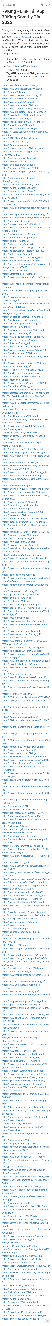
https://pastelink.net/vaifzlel (16, 161)
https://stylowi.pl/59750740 (16, 469)
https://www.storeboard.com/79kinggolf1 (23, 647)
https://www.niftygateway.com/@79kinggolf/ (25, 558)
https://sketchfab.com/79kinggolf (19, 274)
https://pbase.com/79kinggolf (17, 485)
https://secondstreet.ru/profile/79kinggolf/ (24, 902)
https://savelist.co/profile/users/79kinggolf (24, 912)
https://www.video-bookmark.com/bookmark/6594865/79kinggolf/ (25, 1133)
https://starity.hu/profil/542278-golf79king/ (24, 1295)
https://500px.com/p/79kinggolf (18, 102)
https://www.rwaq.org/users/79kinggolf (22, 899)
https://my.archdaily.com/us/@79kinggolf (23, 317)
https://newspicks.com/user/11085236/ (22, 809)
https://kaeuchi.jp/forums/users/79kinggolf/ (24, 522)
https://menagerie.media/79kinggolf (20, 340)
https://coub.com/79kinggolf (16, 601)
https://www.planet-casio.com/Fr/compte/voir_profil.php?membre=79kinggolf (21, 442)
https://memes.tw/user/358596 (18, 889)
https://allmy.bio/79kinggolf (16, 826)
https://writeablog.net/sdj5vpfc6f (19, 191)
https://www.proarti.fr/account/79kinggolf (23, 1236)
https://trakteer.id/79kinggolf (16, 508)
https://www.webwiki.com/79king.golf (21, 634)
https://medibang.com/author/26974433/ (23, 892)
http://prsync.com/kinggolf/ (16, 1166)
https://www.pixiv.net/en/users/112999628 (24, 383)
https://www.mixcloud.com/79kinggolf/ (22, 257)
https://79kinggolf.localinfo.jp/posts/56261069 (26, 697)
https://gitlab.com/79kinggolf (17, 254)
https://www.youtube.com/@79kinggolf (22, 88)
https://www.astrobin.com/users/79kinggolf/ (25, 955)
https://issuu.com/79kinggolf (17, 118)
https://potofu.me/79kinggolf (17, 971)
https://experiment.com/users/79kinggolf (23, 968)
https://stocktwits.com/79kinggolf (19, 591)
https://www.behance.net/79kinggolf (20, 105)
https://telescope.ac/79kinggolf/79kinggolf (24, 1087)
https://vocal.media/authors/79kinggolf (22, 555)
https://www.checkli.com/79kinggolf (20, 1057)
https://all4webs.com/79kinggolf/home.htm (24, 756)
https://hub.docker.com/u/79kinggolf (21, 260)
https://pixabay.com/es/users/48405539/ (23, 250)
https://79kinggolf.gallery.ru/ (16, 1299)
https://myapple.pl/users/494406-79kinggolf (24, 1315)
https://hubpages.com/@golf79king (20, 1143)
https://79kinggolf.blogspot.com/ (19, 188)
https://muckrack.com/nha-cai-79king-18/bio (25, 518)
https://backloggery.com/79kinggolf (20, 416)
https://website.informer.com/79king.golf (23, 330)
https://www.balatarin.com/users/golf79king (24, 1074)
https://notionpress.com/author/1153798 (23, 813)
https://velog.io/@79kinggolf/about (20, 1302)
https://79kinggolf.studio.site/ (17, 713)
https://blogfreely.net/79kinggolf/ (19, 750)
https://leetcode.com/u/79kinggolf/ (20, 535)
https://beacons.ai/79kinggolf (17, 515)
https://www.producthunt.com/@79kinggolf (24, 112)
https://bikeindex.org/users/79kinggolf (21, 1061)
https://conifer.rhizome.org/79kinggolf (21, 763)
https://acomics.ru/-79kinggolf (17, 386)
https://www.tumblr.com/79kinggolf (20, 98)
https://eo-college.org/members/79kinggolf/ (24, 452)
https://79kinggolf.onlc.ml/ (15, 145)
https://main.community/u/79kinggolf (21, 462)
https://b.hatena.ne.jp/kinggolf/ (18, 244)
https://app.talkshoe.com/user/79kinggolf (23, 981)
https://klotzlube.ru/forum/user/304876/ (22, 1256)
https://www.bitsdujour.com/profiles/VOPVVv (25, 958)
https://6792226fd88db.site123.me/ (20, 138)
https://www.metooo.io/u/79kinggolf (20, 753)
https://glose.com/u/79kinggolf (18, 1239)
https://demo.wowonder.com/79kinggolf (22, 1107)
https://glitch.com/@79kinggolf (18, 538)
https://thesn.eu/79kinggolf (16, 343)
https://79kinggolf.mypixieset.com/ (20, 717)
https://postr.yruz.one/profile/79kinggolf (22, 449)
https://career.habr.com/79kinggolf (20, 502)
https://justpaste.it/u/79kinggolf (18, 165)
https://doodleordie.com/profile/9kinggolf (23, 1054)
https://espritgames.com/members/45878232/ (26, 1266)
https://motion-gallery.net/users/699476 (22, 816)
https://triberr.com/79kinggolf (17, 637)
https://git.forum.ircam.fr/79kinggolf (20, 594)
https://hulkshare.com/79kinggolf (19, 836)
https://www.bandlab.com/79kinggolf (21, 631)
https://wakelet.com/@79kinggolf (19, 158)
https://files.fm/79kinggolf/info (18, 694)
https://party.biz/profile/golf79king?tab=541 (24, 1077)
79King (5, 30)
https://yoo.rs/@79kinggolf (15, 618)
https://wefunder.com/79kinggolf (19, 541)
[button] (47, 1321)
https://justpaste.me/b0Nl (15, 806)
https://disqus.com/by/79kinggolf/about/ (23, 247)
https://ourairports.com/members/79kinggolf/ (25, 1176)
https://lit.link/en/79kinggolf (16, 366)
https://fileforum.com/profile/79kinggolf (22, 846)
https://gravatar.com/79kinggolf (18, 125)
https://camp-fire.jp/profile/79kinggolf (21, 323)
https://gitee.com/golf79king (16, 1140)
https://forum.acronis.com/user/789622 (22, 370)
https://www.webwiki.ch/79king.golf (20, 991)
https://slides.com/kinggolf (16, 379)
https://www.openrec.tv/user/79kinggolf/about (26, 879)
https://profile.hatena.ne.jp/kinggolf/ (20, 237)
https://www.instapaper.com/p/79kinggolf (23, 475)
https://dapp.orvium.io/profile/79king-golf (23, 882)
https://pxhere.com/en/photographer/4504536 (25, 532)
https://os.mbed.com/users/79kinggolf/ (22, 651)
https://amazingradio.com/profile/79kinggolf (24, 1117)
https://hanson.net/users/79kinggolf (20, 1318)
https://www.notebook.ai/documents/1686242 (25, 760)
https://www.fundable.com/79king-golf (21, 664)
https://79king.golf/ (23, 37)
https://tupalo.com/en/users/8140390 (21, 1153)
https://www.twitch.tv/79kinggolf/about (22, 115)
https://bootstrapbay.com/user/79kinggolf (23, 895)
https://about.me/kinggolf (15, 270)
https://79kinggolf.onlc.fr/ (15, 141)
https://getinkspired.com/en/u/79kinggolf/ (23, 1080)
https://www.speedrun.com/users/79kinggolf (25, 214)
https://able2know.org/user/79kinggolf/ (22, 1289)
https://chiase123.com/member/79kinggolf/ (24, 1219)
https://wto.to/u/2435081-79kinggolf (20, 128)
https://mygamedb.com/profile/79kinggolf (23, 436)
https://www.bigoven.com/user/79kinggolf (23, 1156)
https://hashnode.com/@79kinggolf (20, 353)
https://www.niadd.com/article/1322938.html (25, 1206)
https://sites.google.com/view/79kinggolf (23, 122)
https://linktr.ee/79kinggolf (15, 241)
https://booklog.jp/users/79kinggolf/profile (24, 608)
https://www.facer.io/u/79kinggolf (19, 1051)
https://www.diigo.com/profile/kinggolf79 (23, 336)
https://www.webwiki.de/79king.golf (20, 545)
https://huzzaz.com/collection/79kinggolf (23, 1186)
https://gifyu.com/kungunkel (16, 598)
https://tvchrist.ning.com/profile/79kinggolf (24, 492)
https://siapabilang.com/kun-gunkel (20, 505)
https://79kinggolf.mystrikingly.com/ (20, 184)
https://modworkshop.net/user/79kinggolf (23, 389)
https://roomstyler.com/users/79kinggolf (23, 1070)
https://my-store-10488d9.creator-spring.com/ (25, 489)
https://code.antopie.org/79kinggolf (20, 922)
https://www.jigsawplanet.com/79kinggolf (23, 621)
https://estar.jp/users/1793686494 (19, 1216)
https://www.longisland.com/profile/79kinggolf (26, 660)
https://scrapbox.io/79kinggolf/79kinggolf (23, 746)
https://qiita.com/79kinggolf (16, 333)
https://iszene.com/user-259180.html (21, 224)
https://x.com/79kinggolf (14, 92)
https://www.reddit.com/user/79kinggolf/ (23, 108)
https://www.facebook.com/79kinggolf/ (22, 85)
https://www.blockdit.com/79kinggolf (21, 346)
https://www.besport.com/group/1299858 (23, 512)
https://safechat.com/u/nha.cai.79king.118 (24, 350)
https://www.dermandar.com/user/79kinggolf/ (25, 1014)
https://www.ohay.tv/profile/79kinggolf (21, 604)
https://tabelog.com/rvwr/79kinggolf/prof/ (23, 148)
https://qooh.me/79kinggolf (16, 221)
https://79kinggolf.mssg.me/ (16, 674)
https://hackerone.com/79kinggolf (19, 320)
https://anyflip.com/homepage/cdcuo (21, 373)
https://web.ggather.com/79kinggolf (20, 234)
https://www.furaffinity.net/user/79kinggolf (24, 677)
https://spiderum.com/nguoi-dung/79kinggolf (25, 465)
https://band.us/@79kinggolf (16, 327)
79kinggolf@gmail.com (25, 66)
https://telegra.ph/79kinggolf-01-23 (20, 168)
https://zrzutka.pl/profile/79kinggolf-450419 (24, 885)
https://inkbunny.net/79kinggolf (18, 1285)
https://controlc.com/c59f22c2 (17, 399)
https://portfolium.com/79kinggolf (19, 1269)
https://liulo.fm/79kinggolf (15, 1203)
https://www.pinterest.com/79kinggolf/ (22, 95)
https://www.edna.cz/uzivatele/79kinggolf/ (24, 426)
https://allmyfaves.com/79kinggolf (19, 1292)
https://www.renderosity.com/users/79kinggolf (26, 217)
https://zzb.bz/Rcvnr (12, 1090)
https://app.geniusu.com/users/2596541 (22, 1127)
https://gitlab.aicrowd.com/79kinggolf (21, 1004)
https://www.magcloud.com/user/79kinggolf (24, 363)
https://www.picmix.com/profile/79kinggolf (24, 472)
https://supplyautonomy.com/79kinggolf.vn (24, 1001)
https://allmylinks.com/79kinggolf (19, 575)
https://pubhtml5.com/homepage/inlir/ (21, 376)
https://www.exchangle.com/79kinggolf (22, 1084)
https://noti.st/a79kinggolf (15, 862)
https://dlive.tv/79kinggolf (15, 945)
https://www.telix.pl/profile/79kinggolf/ (22, 1312)
